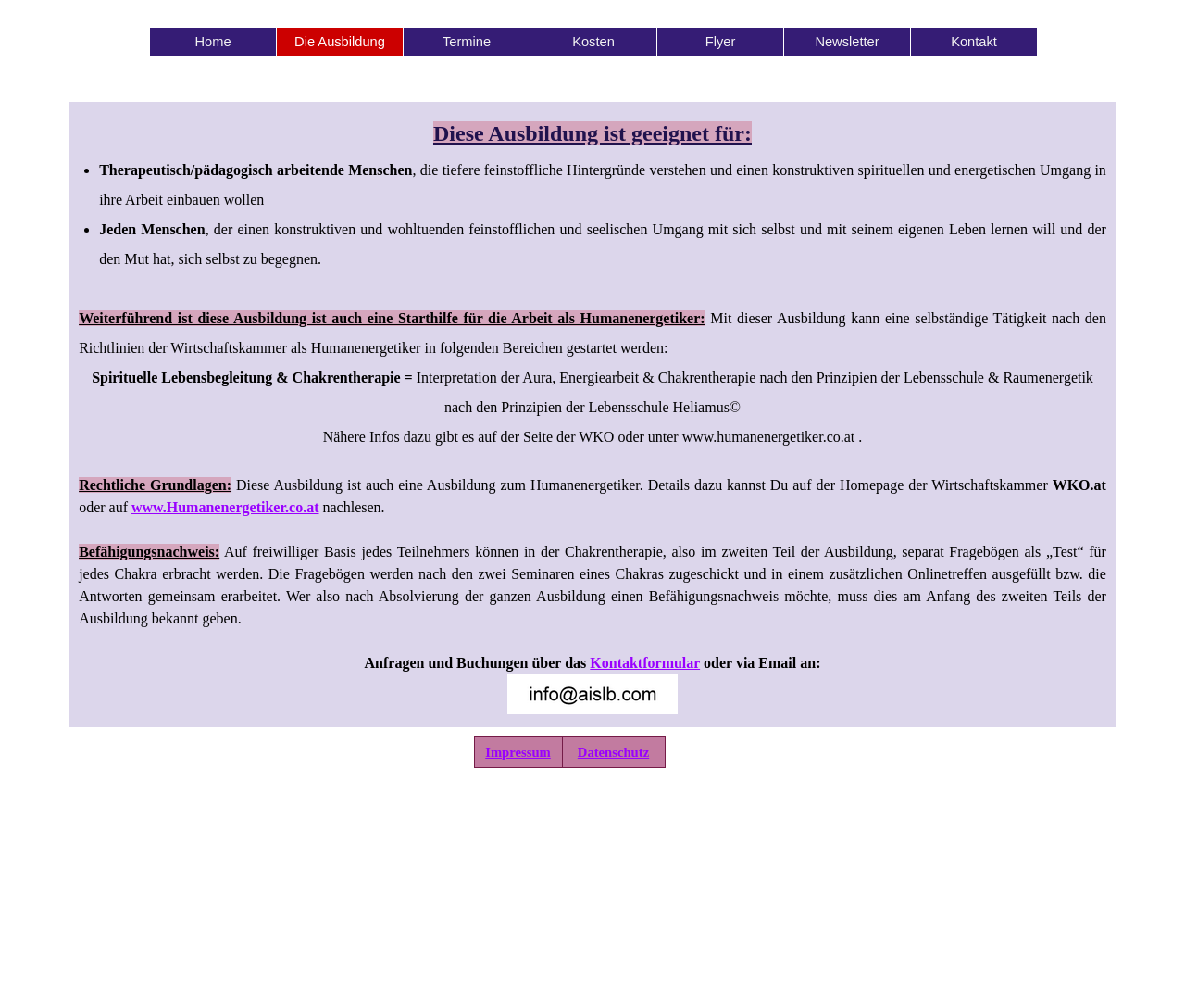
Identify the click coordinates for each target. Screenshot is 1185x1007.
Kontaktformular (645, 663)
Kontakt (974, 41)
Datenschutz (613, 752)
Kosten (593, 41)
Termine (467, 41)
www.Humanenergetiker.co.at (225, 507)
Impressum (518, 752)
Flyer (720, 41)
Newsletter (847, 41)
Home (212, 41)
